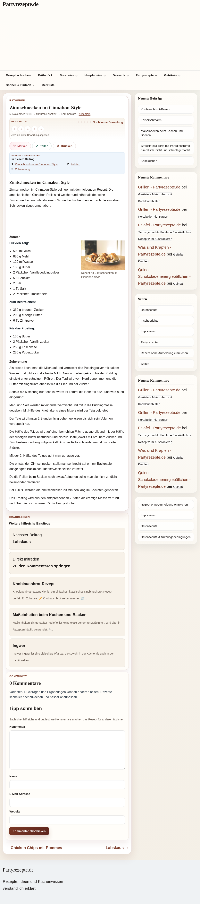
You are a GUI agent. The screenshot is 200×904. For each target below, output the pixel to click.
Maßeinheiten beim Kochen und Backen (162, 133)
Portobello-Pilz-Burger (152, 216)
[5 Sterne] (41, 129)
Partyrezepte (145, 75)
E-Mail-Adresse (19, 793)
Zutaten (75, 164)
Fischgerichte (149, 320)
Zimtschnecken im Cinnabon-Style (36, 164)
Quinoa (178, 283)
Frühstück (45, 75)
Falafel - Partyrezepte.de (159, 225)
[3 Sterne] (28, 129)
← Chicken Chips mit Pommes (34, 848)
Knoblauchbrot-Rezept (155, 109)
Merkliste (48, 85)
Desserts (119, 75)
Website (14, 811)
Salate (145, 363)
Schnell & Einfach (18, 85)
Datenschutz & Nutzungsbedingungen (166, 537)
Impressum (148, 331)
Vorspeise (67, 75)
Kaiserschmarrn (151, 120)
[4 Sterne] (34, 129)
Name (13, 776)
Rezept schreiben (18, 75)
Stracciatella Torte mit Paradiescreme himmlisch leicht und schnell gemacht (165, 148)
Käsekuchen (149, 160)
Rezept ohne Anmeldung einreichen (164, 353)
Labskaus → (117, 848)
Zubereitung (22, 169)
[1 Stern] (14, 129)
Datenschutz (149, 309)
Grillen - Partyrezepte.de (159, 187)
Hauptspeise (93, 75)
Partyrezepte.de (20, 4)
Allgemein (84, 114)
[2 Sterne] (21, 129)
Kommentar (17, 726)
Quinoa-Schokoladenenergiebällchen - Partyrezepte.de (164, 277)
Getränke (170, 75)
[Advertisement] (100, 41)
